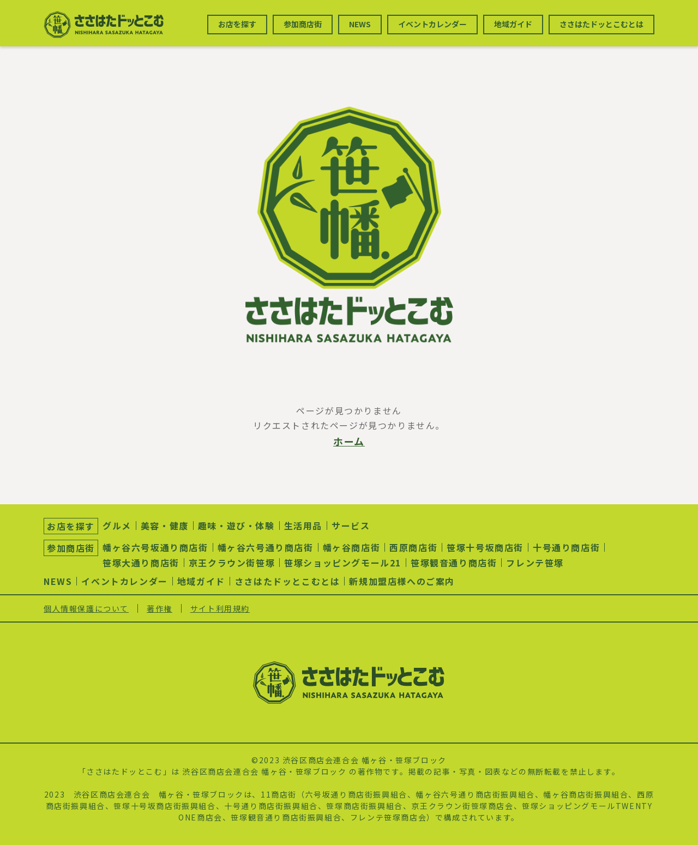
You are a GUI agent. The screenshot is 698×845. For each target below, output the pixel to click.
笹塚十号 (130, 805)
